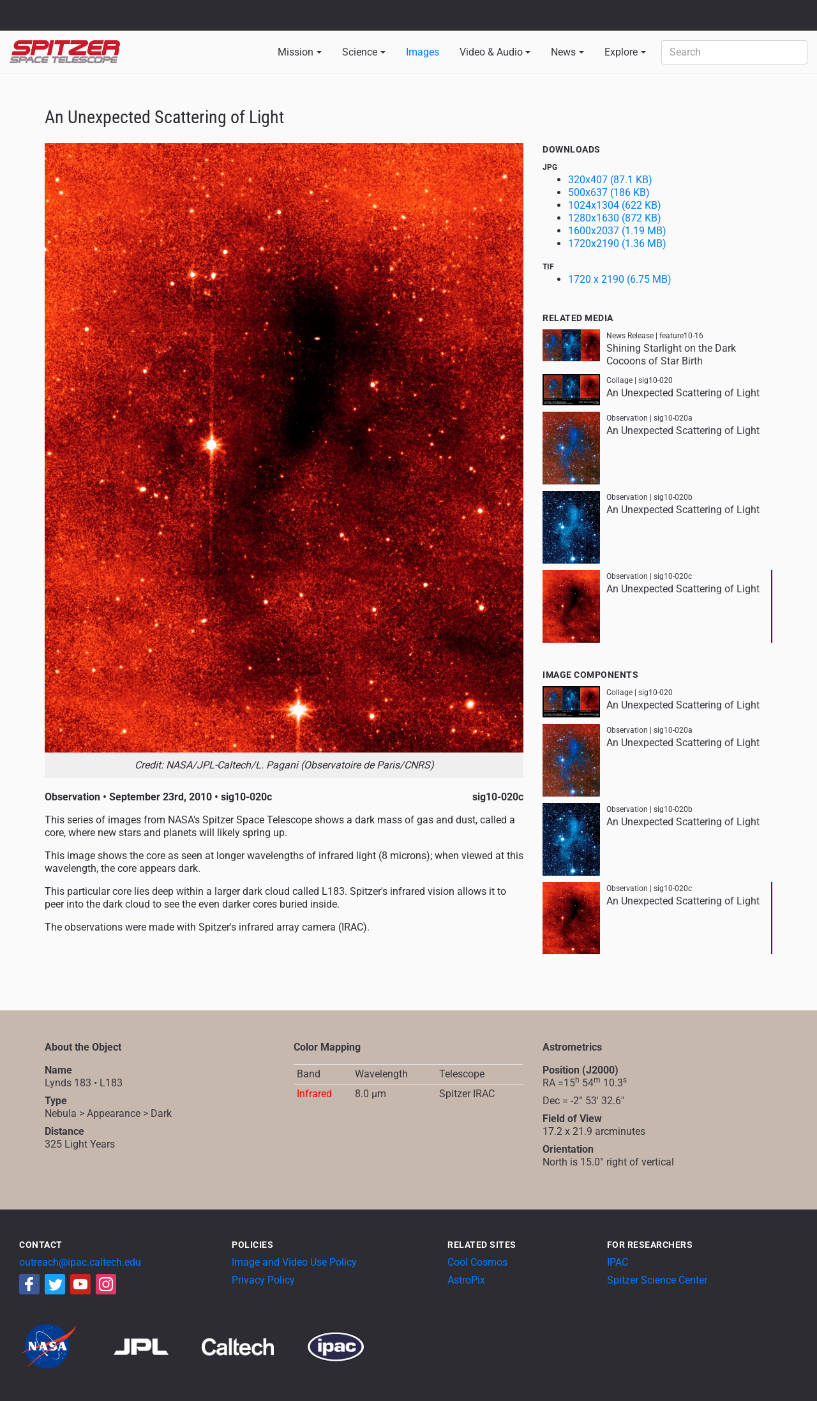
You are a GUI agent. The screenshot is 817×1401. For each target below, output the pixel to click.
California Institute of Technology (84, 21)
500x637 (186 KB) (609, 192)
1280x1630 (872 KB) (614, 218)
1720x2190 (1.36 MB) (617, 243)
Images (422, 52)
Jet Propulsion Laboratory (84, 9)
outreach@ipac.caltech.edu (80, 1262)
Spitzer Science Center (657, 1280)
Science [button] (359, 52)
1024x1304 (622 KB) (614, 205)
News (563, 52)
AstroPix (466, 1280)
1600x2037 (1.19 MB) (617, 231)
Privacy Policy (263, 1280)
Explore (621, 52)
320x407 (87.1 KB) (610, 180)
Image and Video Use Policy (294, 1262)
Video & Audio (491, 52)
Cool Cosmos (477, 1262)
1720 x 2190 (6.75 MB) (619, 279)
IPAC (617, 1262)
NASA (25, 15)
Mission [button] (295, 52)
